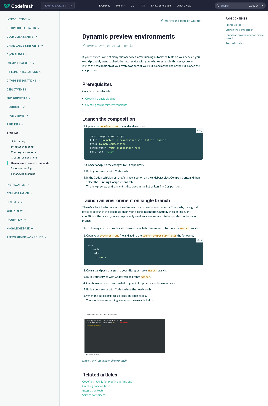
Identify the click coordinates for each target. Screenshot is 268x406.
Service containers (93, 395)
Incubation (16, 219)
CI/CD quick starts (22, 36)
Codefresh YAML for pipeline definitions (107, 381)
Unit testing (18, 141)
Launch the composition (239, 29)
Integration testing (22, 146)
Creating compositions (24, 157)
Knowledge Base (161, 5)
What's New (184, 5)
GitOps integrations (23, 80)
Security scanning (21, 168)
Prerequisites (233, 24)
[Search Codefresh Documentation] (240, 5)
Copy (199, 130)
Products (16, 107)
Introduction (19, 19)
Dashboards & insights (25, 45)
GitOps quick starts (23, 28)
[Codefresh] (19, 6)
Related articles (235, 43)
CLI (133, 5)
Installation (18, 184)
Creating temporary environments (106, 104)
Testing (14, 133)
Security (15, 202)
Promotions (17, 115)
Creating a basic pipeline (100, 98)
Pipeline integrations (24, 71)
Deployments (18, 89)
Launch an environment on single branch (245, 36)
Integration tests (92, 390)
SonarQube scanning (23, 173)
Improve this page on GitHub (180, 20)
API (143, 5)
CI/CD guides (17, 54)
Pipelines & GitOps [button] (55, 5)
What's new (16, 211)
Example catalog (21, 63)
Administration (20, 193)
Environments (19, 98)
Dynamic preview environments (30, 162)
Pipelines (15, 124)
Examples (104, 5)
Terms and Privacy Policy (27, 237)
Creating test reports (23, 152)
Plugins (120, 5)
